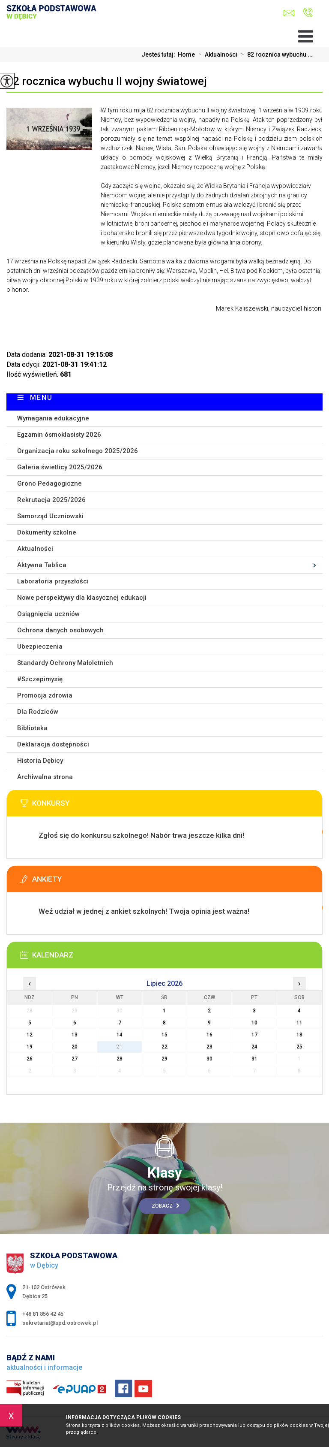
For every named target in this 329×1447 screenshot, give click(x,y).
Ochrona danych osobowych (60, 630)
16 (209, 1035)
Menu (41, 397)
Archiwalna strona (45, 777)
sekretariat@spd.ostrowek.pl (289, 13)
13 (75, 1035)
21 (120, 1047)
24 (254, 1047)
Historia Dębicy (40, 760)
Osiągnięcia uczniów (48, 614)
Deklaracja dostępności (53, 744)
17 (254, 1035)
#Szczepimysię (40, 679)
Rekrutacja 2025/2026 (51, 500)
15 (164, 1035)
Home (186, 54)
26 (30, 1059)
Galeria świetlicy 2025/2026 (59, 467)
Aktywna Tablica (41, 565)
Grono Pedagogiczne (49, 483)
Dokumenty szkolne (46, 532)
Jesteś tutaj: (159, 54)
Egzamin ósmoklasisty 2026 (59, 434)
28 (120, 1059)
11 (299, 1023)
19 (30, 1047)
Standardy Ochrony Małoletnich (65, 663)
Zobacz (165, 1206)
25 (299, 1047)
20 (75, 1047)
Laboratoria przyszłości (53, 581)
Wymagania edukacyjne (53, 418)
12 (30, 1035)
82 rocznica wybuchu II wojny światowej (106, 81)
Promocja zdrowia (44, 695)
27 (75, 1059)
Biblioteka (32, 728)
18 (299, 1035)
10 (254, 1023)
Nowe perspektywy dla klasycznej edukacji (82, 597)
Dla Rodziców (37, 712)
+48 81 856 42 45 (308, 12)
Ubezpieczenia (40, 646)
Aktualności (216, 54)
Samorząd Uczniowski (50, 516)
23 (209, 1047)
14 (120, 1035)
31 (254, 1059)
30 (209, 1059)
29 (164, 1059)
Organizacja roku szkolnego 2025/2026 (77, 451)
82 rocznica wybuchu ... (275, 54)
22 (164, 1047)
